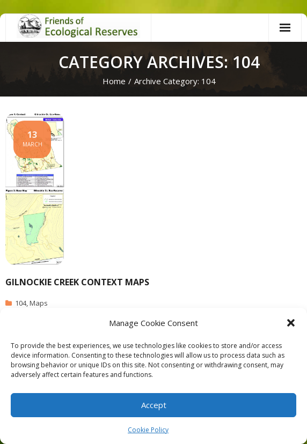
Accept (153, 404)
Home (114, 81)
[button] (291, 322)
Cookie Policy (148, 429)
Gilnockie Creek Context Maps (77, 282)
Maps (39, 303)
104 (20, 303)
